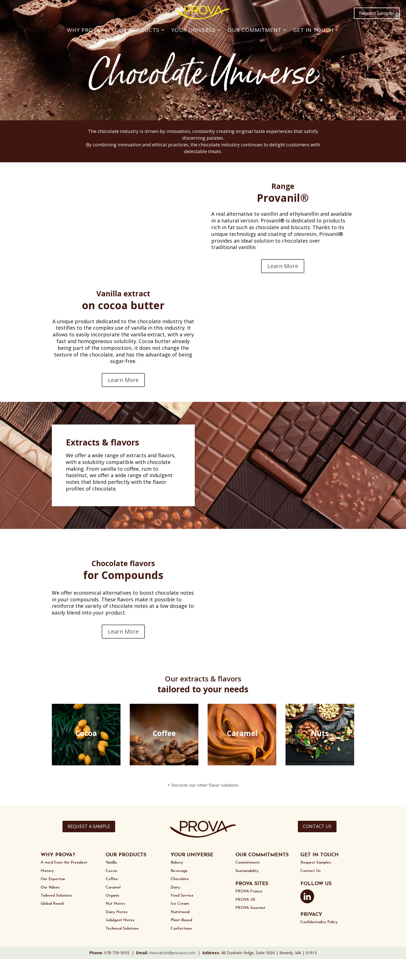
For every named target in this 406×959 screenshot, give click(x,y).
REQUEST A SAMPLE (89, 826)
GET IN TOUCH (319, 855)
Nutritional (180, 912)
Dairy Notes (116, 912)
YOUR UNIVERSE (192, 855)
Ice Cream (180, 904)
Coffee (112, 879)
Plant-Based (181, 920)
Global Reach (52, 904)
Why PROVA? (85, 30)
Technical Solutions (122, 929)
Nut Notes (115, 904)
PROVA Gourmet (250, 908)
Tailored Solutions (56, 896)
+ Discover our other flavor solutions (203, 785)
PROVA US (245, 900)
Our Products (137, 30)
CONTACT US (317, 826)
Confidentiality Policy (319, 922)
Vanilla (111, 862)
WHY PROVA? (58, 855)
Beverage (179, 871)
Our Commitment (254, 30)
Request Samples (377, 13)
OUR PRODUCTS (126, 855)
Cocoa (111, 871)
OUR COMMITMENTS (262, 855)
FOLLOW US (315, 884)
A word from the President (64, 862)
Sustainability (247, 871)
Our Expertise (53, 879)
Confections (181, 929)
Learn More (282, 266)
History (47, 871)
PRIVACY (311, 914)
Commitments (247, 862)
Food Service (182, 896)
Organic (113, 896)
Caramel (113, 887)
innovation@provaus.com (172, 952)
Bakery (177, 862)
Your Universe (193, 30)
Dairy (175, 887)
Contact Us (310, 871)
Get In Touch (313, 30)
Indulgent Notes (120, 920)
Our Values (50, 887)
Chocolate (180, 879)
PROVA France (249, 891)
